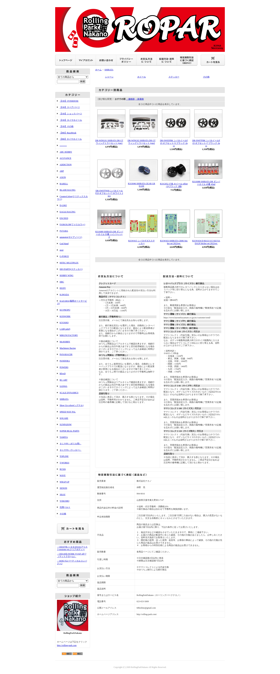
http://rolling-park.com (67, 645)
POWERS (64, 367)
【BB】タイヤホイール (71, 139)
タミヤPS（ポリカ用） (70, 443)
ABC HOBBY (66, 152)
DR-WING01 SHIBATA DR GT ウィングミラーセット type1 (109, 141)
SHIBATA (64, 399)
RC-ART (63, 380)
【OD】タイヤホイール (71, 120)
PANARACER (66, 354)
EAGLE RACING (67, 212)
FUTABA (64, 231)
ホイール (141, 77)
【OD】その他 (66, 126)
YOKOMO (64, 501)
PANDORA (65, 361)
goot (61, 250)
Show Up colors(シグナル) (71, 405)
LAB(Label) (65, 329)
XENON (63, 488)
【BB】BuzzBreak (68, 133)
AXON (63, 177)
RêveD (63, 373)
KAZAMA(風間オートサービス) (72, 302)
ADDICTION (66, 164)
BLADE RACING (68, 190)
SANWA (63, 386)
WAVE (63, 475)
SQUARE (64, 418)
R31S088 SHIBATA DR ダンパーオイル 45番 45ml (206, 183)
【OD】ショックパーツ (71, 113)
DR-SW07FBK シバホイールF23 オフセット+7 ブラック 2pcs (206, 143)
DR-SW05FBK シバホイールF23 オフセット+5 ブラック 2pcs (174, 143)
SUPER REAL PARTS (69, 431)
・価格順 (130, 99)
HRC (62, 282)
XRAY (63, 494)
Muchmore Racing (68, 348)
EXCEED (64, 218)
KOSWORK (65, 316)
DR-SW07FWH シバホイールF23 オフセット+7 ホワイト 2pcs (109, 193)
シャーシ (109, 77)
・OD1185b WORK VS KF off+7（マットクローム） (71, 555)
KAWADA (64, 294)
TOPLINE (64, 456)
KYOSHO (64, 322)
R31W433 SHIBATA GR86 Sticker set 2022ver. (174, 242)
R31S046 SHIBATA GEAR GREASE (141, 184)
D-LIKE (63, 205)
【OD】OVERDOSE (69, 101)
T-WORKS (64, 462)
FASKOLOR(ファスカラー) (72, 224)
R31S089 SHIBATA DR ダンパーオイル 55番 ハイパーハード (109, 234)
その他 (63, 513)
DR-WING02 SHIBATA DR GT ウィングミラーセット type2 (141, 141)
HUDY (63, 288)
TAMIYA (64, 437)
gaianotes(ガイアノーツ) (71, 237)
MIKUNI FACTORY (69, 335)
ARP (62, 171)
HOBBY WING (66, 275)
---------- (63, 145)
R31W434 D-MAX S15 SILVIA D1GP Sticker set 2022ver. (206, 242)
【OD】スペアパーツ (70, 107)
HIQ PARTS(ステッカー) (71, 269)
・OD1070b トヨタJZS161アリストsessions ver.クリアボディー (72, 548)
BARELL (64, 183)
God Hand (64, 243)
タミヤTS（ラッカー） (70, 450)
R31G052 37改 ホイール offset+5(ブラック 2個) (174, 185)
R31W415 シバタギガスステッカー (141, 242)
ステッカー (174, 77)
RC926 (63, 469)
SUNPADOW (66, 424)
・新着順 (139, 99)
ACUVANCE (65, 158)
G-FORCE (64, 256)
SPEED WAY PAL (68, 412)
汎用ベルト (65, 507)
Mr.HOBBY (65, 341)
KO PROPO (65, 310)
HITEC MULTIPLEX (69, 262)
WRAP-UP (64, 482)
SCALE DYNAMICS (69, 392)
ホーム (98, 69)
